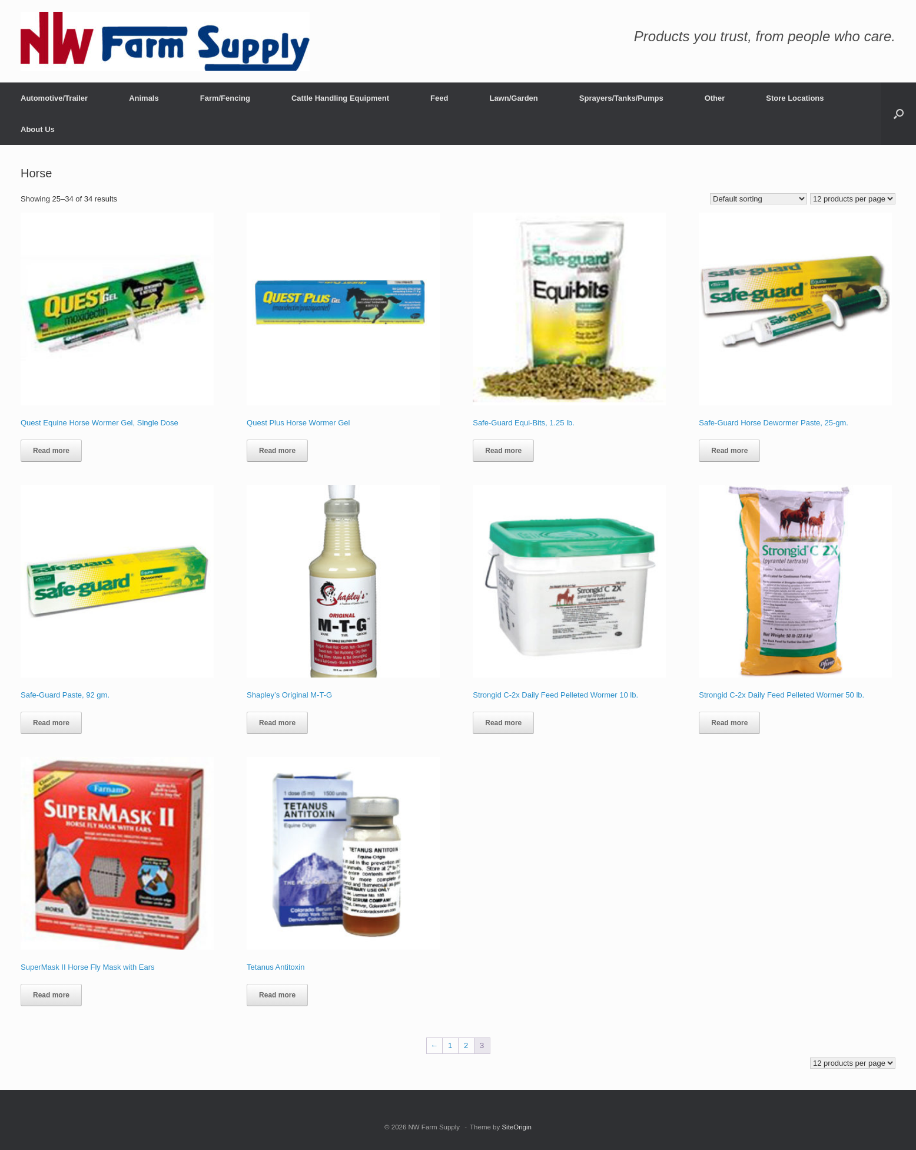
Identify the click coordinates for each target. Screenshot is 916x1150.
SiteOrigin (517, 1127)
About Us (38, 129)
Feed (439, 98)
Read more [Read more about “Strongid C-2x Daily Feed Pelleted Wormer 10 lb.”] (503, 723)
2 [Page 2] (466, 1045)
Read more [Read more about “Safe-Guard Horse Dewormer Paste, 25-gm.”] (729, 451)
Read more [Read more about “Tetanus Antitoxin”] (277, 995)
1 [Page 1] (450, 1045)
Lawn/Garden (513, 98)
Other (715, 98)
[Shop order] (758, 198)
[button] (898, 113)
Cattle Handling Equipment (340, 98)
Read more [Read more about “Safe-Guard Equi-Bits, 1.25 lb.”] (503, 451)
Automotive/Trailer (54, 98)
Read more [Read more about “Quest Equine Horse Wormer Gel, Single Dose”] (51, 451)
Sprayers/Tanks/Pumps (621, 98)
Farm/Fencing (225, 98)
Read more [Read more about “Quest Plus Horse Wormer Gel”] (277, 451)
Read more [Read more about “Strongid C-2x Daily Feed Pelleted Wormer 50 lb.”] (729, 723)
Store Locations (795, 98)
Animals (144, 98)
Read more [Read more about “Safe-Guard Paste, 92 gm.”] (51, 723)
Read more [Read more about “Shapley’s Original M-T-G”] (277, 723)
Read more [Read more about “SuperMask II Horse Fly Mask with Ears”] (51, 995)
